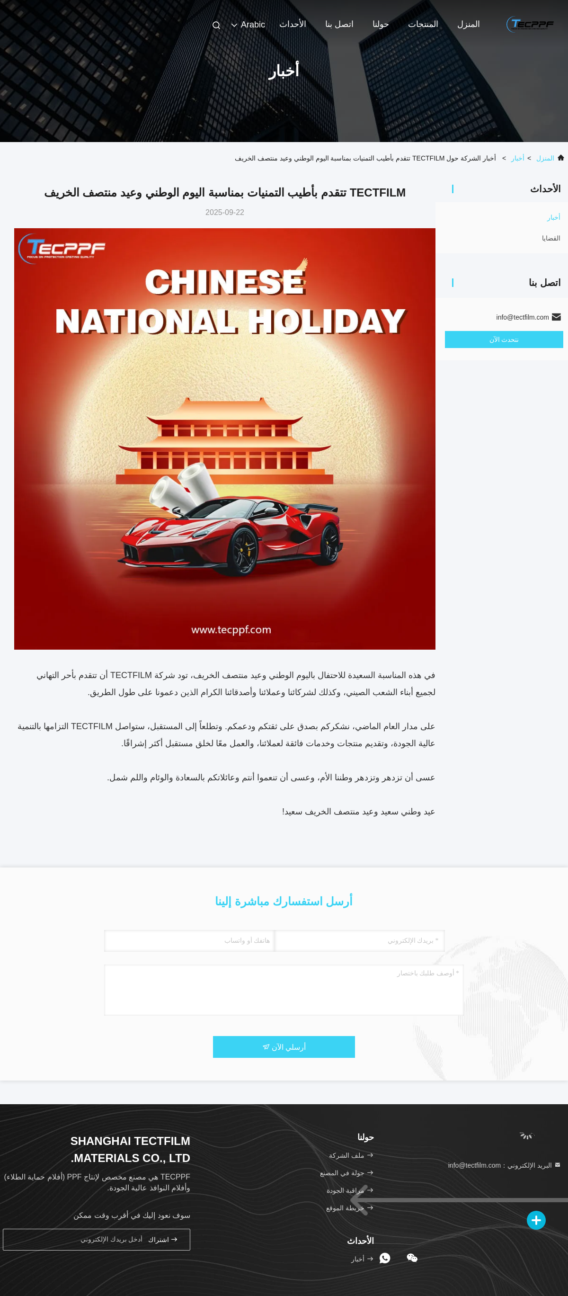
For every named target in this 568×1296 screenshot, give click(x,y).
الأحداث (292, 24)
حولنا (381, 24)
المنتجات (423, 24)
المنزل (468, 24)
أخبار (517, 158)
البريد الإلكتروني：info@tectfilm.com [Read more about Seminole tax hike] (504, 1165)
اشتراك (163, 1239)
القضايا (551, 238)
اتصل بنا (339, 24)
